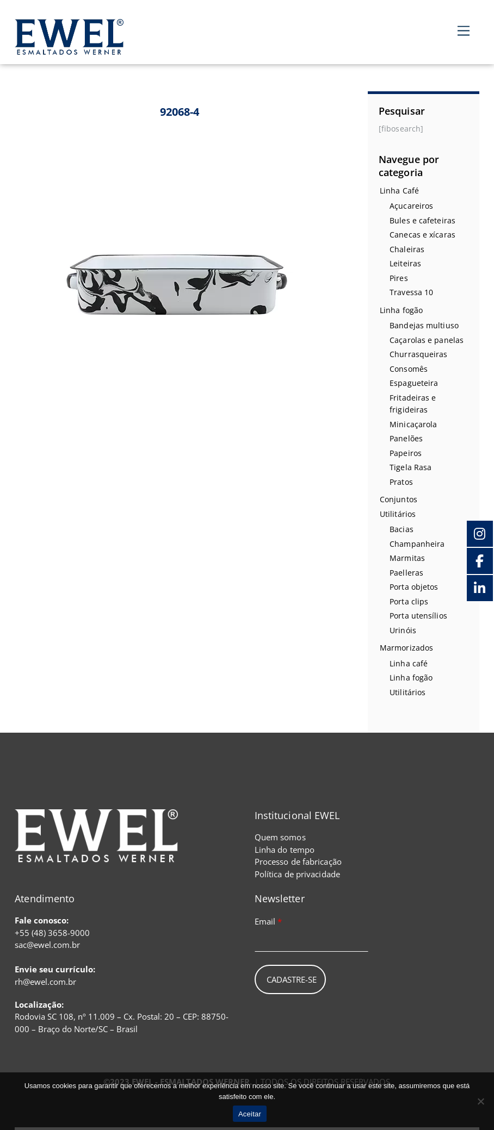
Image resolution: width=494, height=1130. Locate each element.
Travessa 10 (411, 292)
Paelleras (406, 572)
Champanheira (417, 544)
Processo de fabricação (298, 861)
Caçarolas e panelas (427, 340)
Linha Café (399, 190)
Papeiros (406, 453)
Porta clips (409, 601)
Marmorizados (406, 647)
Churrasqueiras (418, 354)
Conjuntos (398, 499)
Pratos (401, 482)
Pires (399, 278)
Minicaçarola (413, 424)
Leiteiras (405, 263)
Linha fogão (401, 310)
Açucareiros (411, 206)
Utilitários (398, 514)
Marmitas (407, 558)
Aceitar (249, 1114)
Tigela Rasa (410, 467)
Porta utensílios (418, 615)
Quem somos (280, 837)
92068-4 (180, 111)
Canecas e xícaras (422, 234)
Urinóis (403, 630)
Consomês (409, 369)
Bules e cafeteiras (422, 220)
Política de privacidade (297, 874)
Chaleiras (407, 249)
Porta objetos (414, 587)
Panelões (406, 438)
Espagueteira (414, 383)
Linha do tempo (284, 849)
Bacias (401, 529)
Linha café (409, 663)
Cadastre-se (292, 979)
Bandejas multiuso (424, 325)
